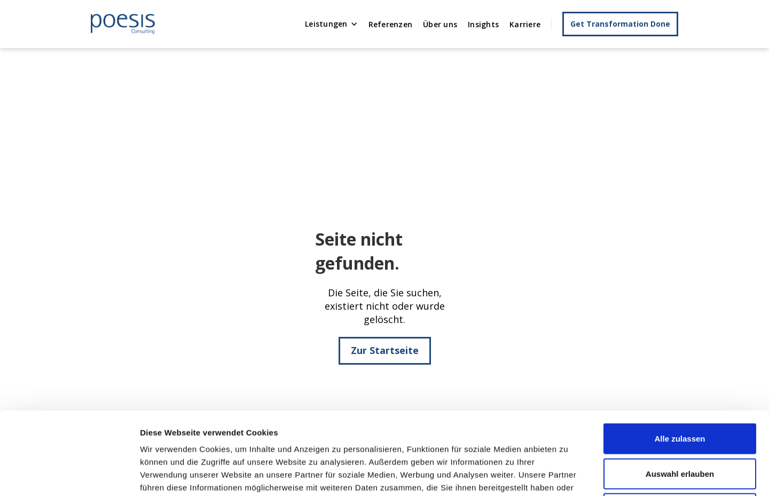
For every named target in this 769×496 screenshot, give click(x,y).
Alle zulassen (679, 355)
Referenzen (390, 24)
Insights (483, 24)
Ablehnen (680, 425)
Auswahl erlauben (680, 391)
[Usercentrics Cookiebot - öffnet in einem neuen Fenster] (69, 475)
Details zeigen (568, 474)
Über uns (440, 24)
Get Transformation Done (620, 24)
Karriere (524, 24)
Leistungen (326, 24)
